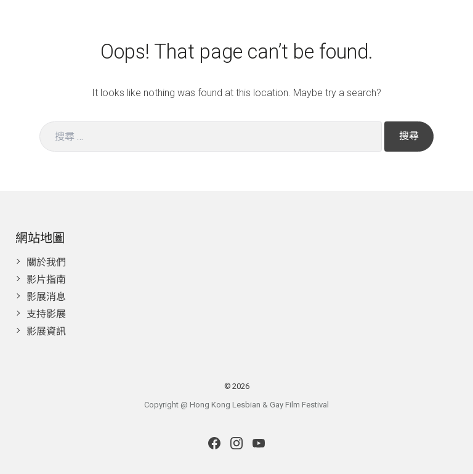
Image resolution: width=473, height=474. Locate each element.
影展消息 (46, 297)
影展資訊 (46, 331)
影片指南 (46, 279)
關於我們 (46, 262)
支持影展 (46, 314)
